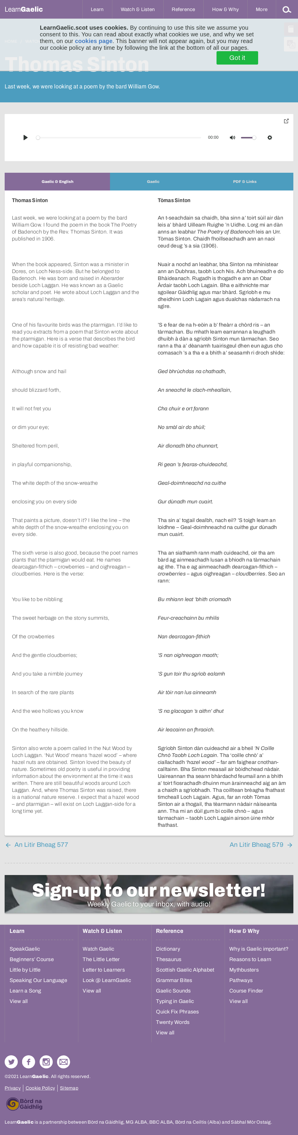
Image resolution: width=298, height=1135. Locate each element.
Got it (237, 57)
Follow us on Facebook (28, 1061)
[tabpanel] (149, 513)
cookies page (93, 41)
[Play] (26, 138)
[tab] (57, 181)
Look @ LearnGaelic (107, 980)
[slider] (118, 137)
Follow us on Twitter (11, 1061)
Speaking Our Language (38, 980)
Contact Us (63, 1061)
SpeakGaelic (25, 949)
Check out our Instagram (46, 1061)
